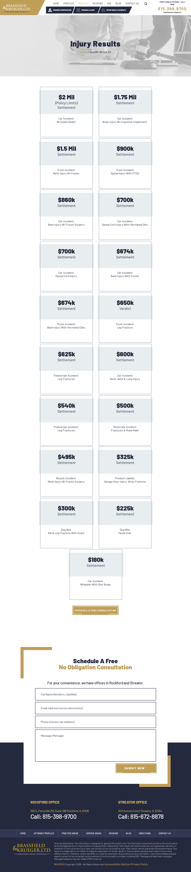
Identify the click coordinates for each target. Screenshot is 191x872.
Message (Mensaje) (52, 735)
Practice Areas (70, 833)
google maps (176, 865)
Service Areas (93, 833)
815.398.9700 (172, 8)
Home (56, 3)
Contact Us (132, 3)
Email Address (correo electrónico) (62, 708)
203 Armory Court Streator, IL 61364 (140, 811)
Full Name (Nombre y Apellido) (59, 694)
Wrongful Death (144, 10)
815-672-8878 (147, 816)
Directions (145, 833)
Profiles (68, 3)
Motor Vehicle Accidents (116, 10)
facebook (163, 865)
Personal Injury (88, 10)
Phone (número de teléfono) (58, 721)
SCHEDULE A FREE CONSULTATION (95, 610)
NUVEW (59, 864)
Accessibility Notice (117, 864)
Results (83, 3)
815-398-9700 (60, 816)
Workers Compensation (62, 10)
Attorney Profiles (44, 833)
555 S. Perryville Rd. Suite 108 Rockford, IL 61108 (59, 811)
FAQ (109, 3)
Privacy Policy (139, 864)
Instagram (169, 865)
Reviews (98, 3)
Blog (118, 3)
